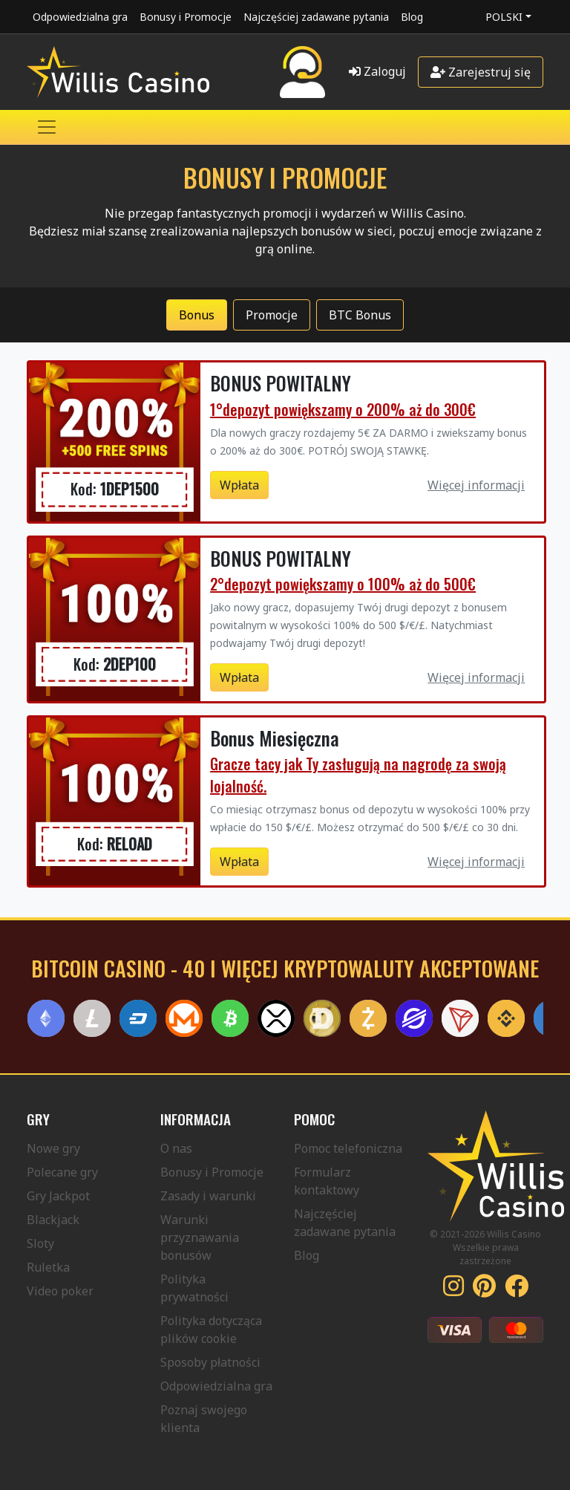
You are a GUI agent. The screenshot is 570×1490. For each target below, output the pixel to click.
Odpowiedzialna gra (80, 17)
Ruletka (48, 1267)
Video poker (60, 1291)
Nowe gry (53, 1148)
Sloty (40, 1243)
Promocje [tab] (272, 315)
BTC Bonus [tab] (360, 315)
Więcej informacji (476, 485)
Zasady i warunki (208, 1196)
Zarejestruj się (480, 72)
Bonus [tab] (196, 315)
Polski (503, 17)
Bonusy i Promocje (186, 17)
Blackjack (53, 1219)
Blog (412, 17)
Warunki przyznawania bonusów (199, 1237)
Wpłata (239, 485)
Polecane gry (62, 1172)
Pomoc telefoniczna (348, 1148)
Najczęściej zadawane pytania (316, 17)
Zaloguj (377, 71)
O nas (176, 1148)
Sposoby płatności (210, 1362)
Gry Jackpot (58, 1196)
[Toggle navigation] (47, 127)
